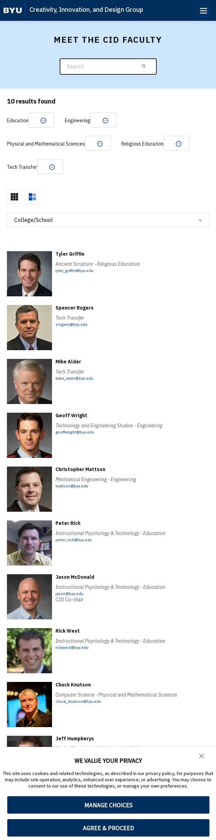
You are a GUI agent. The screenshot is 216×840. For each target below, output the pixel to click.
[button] (202, 756)
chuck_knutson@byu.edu (82, 710)
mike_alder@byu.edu (78, 387)
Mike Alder (68, 371)
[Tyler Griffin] (29, 283)
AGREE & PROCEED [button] (108, 828)
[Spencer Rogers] (29, 337)
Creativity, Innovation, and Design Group (86, 10)
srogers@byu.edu (74, 333)
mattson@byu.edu (75, 495)
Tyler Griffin (69, 263)
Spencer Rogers (74, 317)
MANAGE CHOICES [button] (108, 805)
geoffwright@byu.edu (79, 441)
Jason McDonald (74, 586)
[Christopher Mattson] (29, 498)
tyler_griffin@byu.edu (79, 280)
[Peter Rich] (29, 552)
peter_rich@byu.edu (77, 549)
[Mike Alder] (29, 390)
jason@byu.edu (71, 603)
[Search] (108, 66)
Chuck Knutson (73, 694)
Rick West (67, 640)
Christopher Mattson (80, 479)
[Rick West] (29, 660)
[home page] (12, 10)
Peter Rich (67, 532)
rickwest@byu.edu (75, 656)
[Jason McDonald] (29, 606)
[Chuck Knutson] (29, 713)
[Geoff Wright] (29, 444)
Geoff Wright (71, 425)
